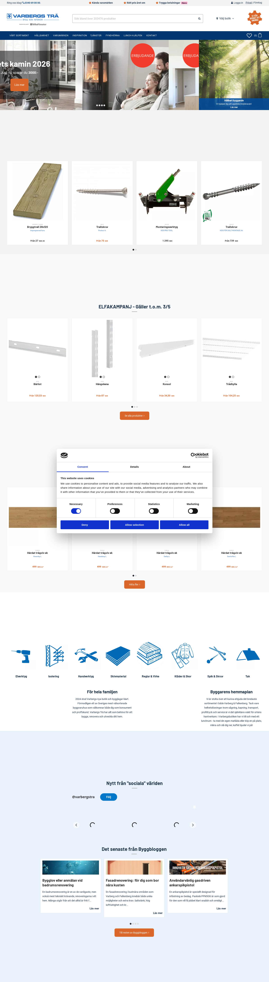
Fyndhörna (113, 35)
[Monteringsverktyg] (166, 191)
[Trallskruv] (102, 191)
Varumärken (60, 35)
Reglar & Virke (150, 676)
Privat (249, 3)
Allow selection (134, 524)
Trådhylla (231, 383)
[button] (94, 105)
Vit (39, 377)
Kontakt (151, 35)
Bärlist (37, 383)
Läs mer (50, 84)
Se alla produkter (134, 415)
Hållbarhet (41, 35)
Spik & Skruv (215, 676)
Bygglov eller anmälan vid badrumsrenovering (62, 882)
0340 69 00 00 (32, 2)
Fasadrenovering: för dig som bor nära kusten (132, 882)
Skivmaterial (118, 676)
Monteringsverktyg (167, 228)
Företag (258, 3)
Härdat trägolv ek (37, 553)
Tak (247, 676)
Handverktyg (86, 676)
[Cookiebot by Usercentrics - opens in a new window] (193, 455)
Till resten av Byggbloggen (133, 932)
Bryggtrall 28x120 (37, 228)
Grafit (36, 377)
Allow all (184, 524)
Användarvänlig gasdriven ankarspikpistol (189, 882)
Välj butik (225, 18)
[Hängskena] (102, 348)
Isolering (53, 676)
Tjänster (96, 35)
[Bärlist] (37, 348)
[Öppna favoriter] (249, 35)
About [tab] (186, 466)
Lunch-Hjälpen (133, 35)
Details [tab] (134, 466)
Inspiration (79, 35)
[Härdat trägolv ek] (37, 517)
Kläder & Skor (183, 676)
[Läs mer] (99, 75)
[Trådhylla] (231, 348)
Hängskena (102, 383)
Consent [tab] (82, 466)
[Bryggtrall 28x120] (37, 191)
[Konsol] (166, 348)
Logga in (238, 3)
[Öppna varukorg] (258, 35)
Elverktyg (21, 676)
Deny (85, 524)
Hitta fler (133, 584)
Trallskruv (102, 228)
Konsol (167, 383)
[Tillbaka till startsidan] (33, 16)
